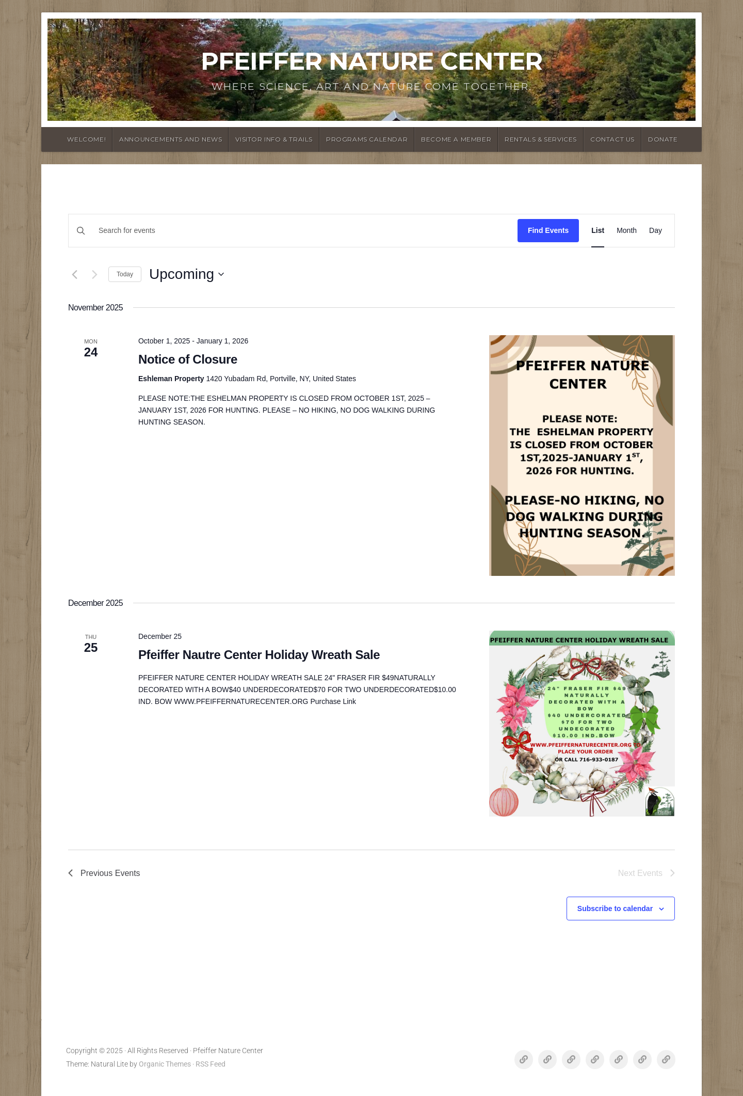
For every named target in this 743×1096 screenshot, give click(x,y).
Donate (663, 139)
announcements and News (170, 139)
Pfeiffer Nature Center (371, 61)
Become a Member (456, 139)
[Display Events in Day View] (655, 230)
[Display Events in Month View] (627, 230)
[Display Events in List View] (597, 230)
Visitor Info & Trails (274, 139)
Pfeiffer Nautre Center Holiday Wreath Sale (259, 655)
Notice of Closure (187, 359)
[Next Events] (94, 274)
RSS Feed (210, 1064)
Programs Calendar (367, 139)
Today (125, 274)
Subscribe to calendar (615, 908)
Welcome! (86, 139)
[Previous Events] (74, 274)
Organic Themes (165, 1064)
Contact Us (612, 139)
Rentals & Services (541, 139)
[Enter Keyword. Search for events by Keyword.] (318, 231)
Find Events (548, 230)
